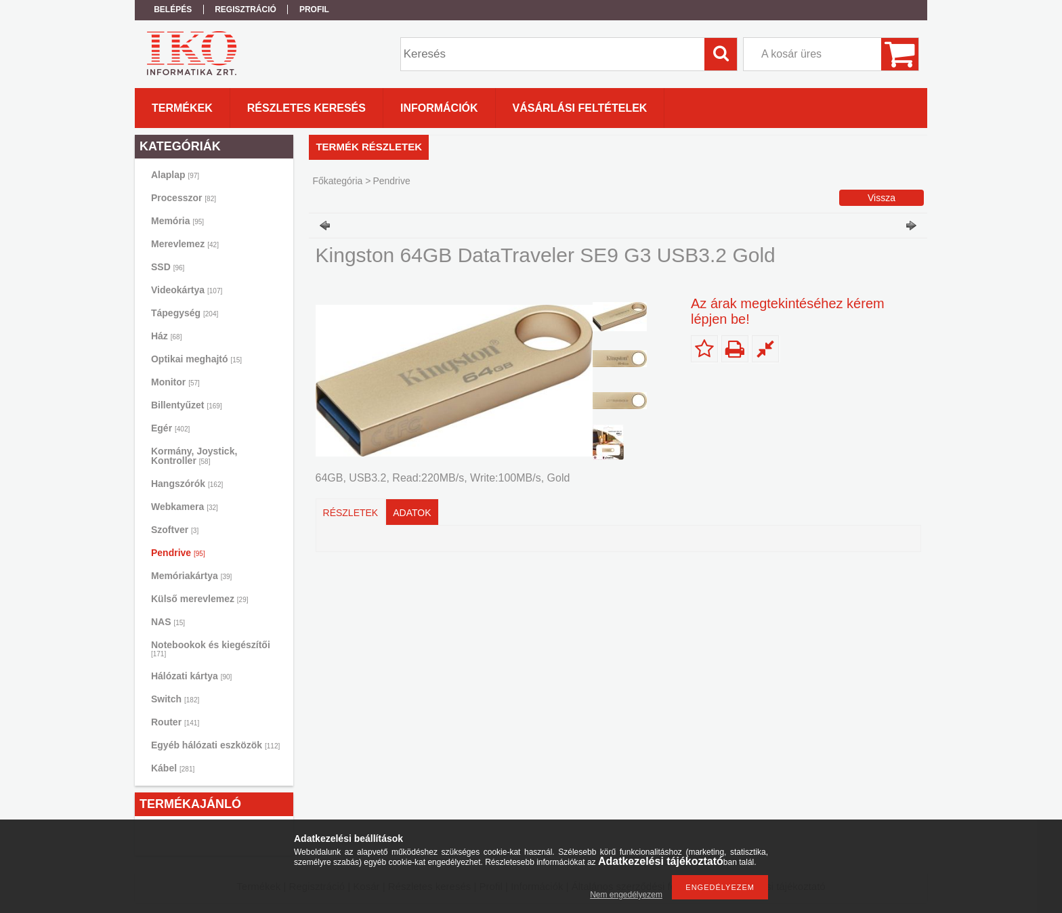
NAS (168, 621)
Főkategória (337, 180)
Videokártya (186, 289)
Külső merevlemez (200, 598)
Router (175, 722)
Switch (175, 699)
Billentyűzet (186, 405)
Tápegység (184, 312)
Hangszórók (187, 483)
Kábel (172, 768)
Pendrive (178, 552)
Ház (166, 336)
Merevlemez (185, 243)
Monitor (175, 382)
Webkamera (184, 506)
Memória (177, 220)
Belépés (173, 9)
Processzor (183, 197)
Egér (170, 428)
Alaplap (175, 174)
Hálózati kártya (191, 676)
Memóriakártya (191, 575)
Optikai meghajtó (196, 359)
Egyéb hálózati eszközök (215, 745)
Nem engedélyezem (626, 894)
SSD (167, 266)
